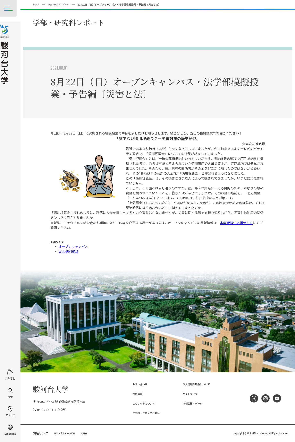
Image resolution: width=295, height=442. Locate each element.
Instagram (264, 398)
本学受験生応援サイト (236, 222)
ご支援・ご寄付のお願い (144, 412)
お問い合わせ (136, 384)
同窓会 (88, 433)
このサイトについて (141, 403)
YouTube (276, 398)
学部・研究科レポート (61, 4)
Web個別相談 (68, 251)
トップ (36, 4)
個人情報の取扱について (194, 384)
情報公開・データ (190, 403)
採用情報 (133, 393)
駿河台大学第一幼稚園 (66, 433)
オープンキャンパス (73, 246)
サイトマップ (187, 393)
